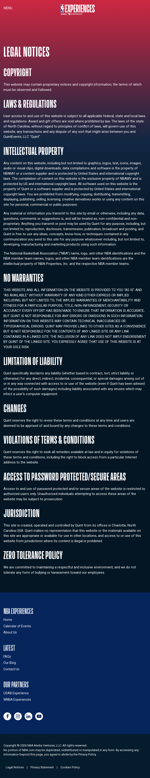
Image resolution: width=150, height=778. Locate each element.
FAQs (7, 656)
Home (7, 620)
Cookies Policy (70, 767)
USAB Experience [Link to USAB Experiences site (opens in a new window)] (16, 693)
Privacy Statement (42, 767)
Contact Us (11, 669)
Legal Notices (15, 767)
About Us (10, 632)
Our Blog (9, 663)
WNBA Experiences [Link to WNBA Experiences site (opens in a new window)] (17, 699)
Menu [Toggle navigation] (8, 8)
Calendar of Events (17, 626)
